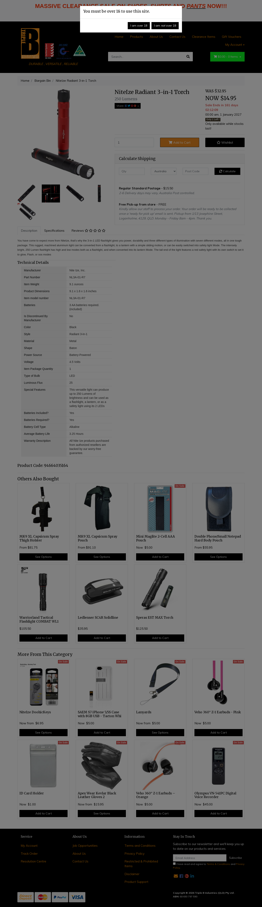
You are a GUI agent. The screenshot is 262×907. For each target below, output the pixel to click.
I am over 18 (138, 25)
